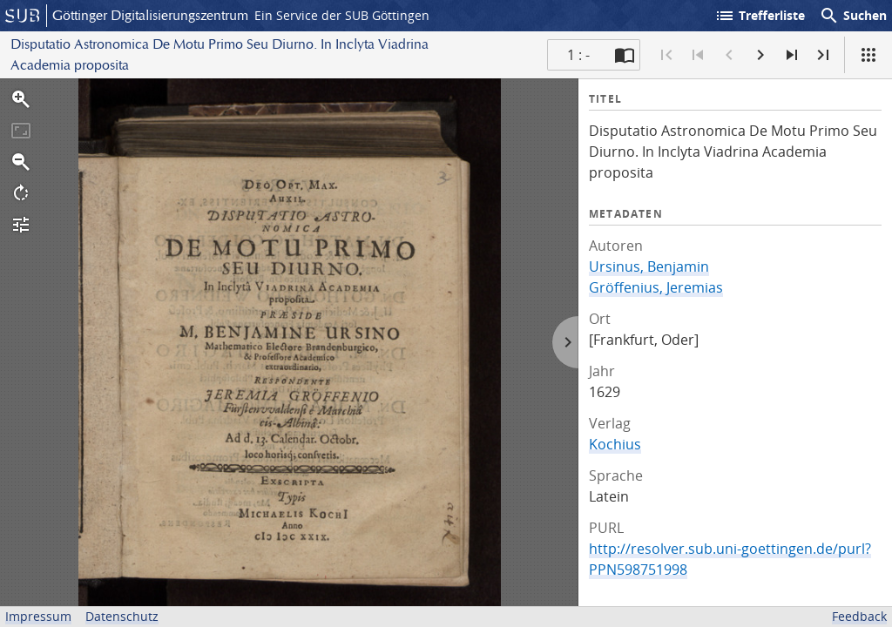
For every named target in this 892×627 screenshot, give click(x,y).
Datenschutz (122, 616)
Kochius (615, 444)
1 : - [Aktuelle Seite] (578, 54)
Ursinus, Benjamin (649, 266)
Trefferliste (759, 15)
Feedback (859, 616)
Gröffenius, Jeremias (656, 287)
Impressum (38, 616)
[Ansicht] (868, 55)
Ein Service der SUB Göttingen (341, 15)
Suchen (853, 15)
